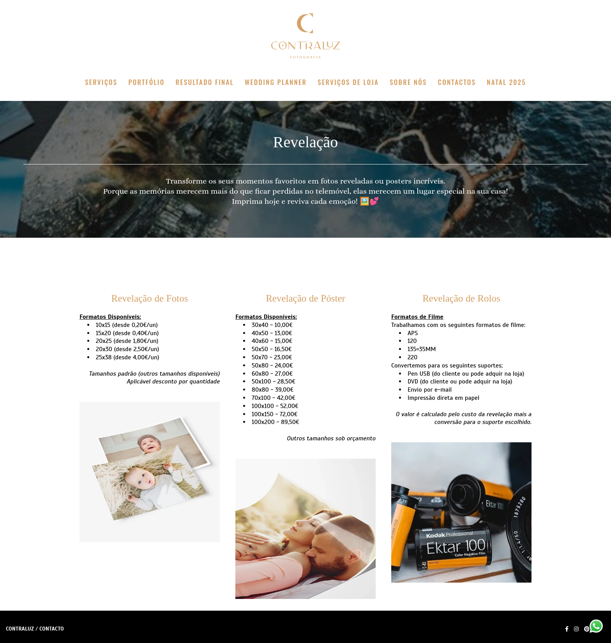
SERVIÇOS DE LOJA (348, 82)
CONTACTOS (457, 82)
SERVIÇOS (101, 82)
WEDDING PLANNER (276, 82)
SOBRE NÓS (408, 82)
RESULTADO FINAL (205, 82)
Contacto (51, 629)
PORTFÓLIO (147, 82)
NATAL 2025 (506, 82)
